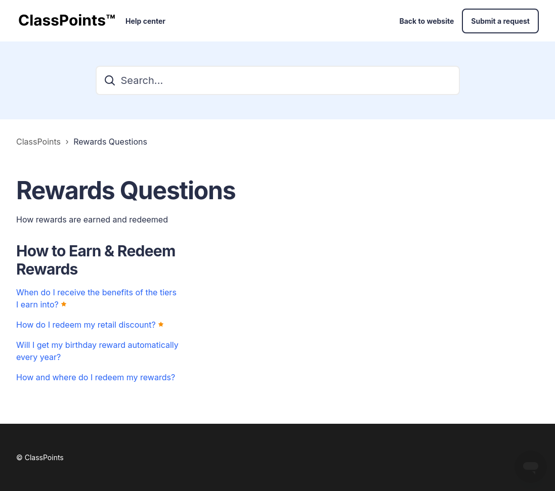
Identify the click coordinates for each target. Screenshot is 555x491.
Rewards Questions (110, 142)
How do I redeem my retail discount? (86, 325)
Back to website (426, 21)
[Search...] (278, 80)
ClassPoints (38, 142)
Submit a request (500, 21)
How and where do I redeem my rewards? (95, 377)
